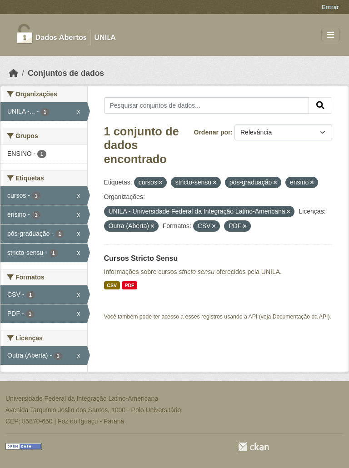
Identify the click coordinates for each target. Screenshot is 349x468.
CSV (112, 285)
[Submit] (320, 105)
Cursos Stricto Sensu (141, 258)
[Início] (13, 73)
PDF (129, 285)
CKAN (253, 447)
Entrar (330, 7)
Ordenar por (212, 132)
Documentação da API (300, 317)
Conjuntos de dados (66, 73)
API (253, 317)
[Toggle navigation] (330, 35)
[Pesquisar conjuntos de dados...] (206, 105)
